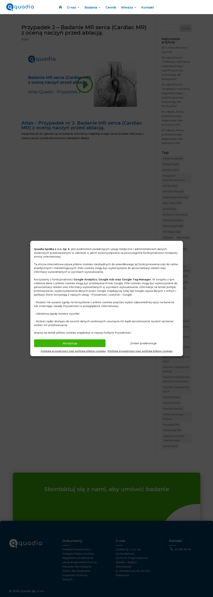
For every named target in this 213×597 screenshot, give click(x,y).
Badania (90, 7)
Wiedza (127, 7)
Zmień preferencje (143, 343)
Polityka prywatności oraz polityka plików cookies (73, 351)
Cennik (111, 7)
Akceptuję (70, 343)
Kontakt (147, 7)
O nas (71, 7)
